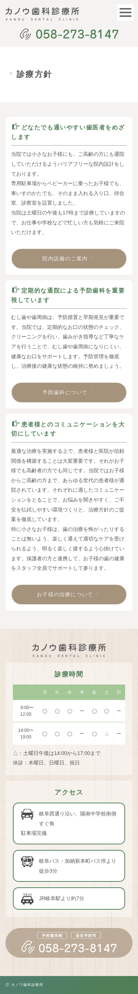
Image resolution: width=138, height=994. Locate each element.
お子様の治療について (68, 594)
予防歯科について (68, 392)
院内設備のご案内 (68, 258)
